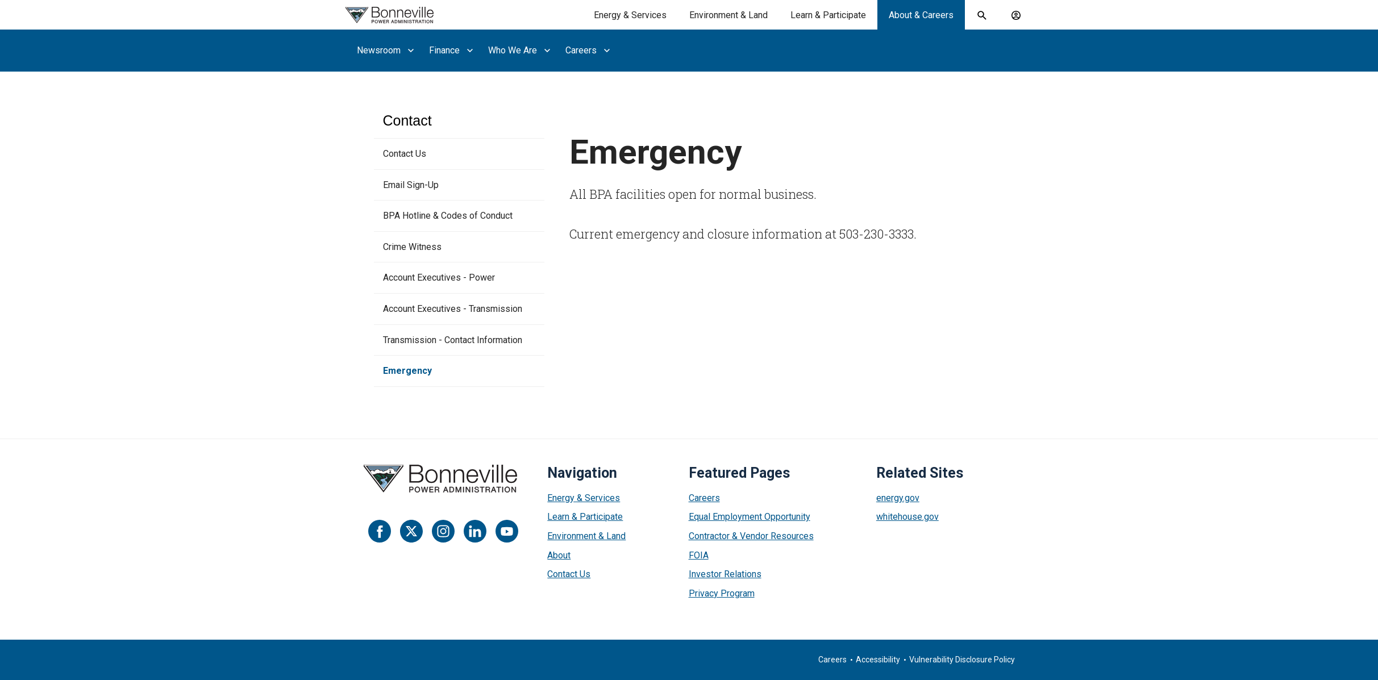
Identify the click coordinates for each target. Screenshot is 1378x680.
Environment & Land (586, 536)
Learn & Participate (585, 516)
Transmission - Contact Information (452, 340)
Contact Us (404, 153)
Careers (704, 498)
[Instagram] (443, 531)
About (559, 555)
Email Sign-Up (411, 185)
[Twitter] (411, 531)
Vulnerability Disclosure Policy (962, 659)
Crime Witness (412, 246)
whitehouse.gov (907, 516)
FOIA (699, 555)
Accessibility (878, 659)
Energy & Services (583, 498)
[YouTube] (507, 531)
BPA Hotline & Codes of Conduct (448, 215)
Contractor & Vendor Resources (751, 536)
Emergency (407, 370)
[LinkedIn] (475, 531)
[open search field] (981, 15)
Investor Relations (725, 574)
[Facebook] (380, 531)
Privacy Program (722, 593)
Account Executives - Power (439, 277)
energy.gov (897, 498)
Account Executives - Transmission (452, 308)
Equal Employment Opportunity (749, 516)
